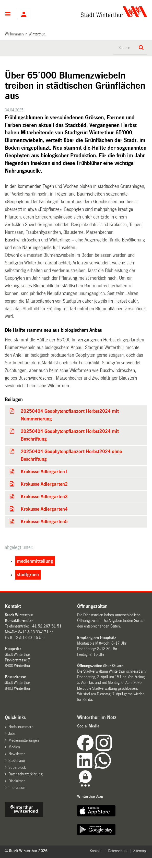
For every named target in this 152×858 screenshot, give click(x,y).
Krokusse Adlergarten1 (44, 471)
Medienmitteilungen (23, 740)
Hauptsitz (13, 649)
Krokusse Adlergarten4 (44, 509)
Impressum (17, 787)
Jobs (12, 733)
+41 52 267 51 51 (46, 626)
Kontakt (95, 851)
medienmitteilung (35, 561)
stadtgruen (28, 574)
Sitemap (139, 851)
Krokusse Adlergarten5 (44, 521)
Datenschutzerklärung (25, 774)
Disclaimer (16, 781)
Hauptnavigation (8, 14)
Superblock (17, 767)
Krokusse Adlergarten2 (44, 484)
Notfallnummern (20, 727)
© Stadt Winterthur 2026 (26, 851)
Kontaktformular (19, 620)
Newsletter (16, 754)
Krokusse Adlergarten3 (44, 496)
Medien (14, 747)
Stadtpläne (16, 760)
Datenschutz (117, 851)
